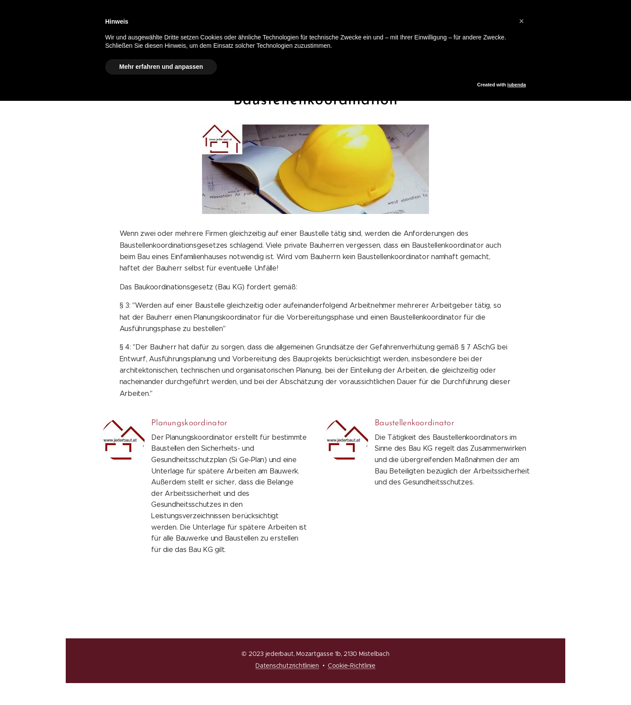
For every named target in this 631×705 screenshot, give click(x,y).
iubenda (516, 84)
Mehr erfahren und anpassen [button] (161, 66)
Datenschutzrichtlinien (287, 665)
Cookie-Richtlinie (352, 665)
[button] (521, 21)
